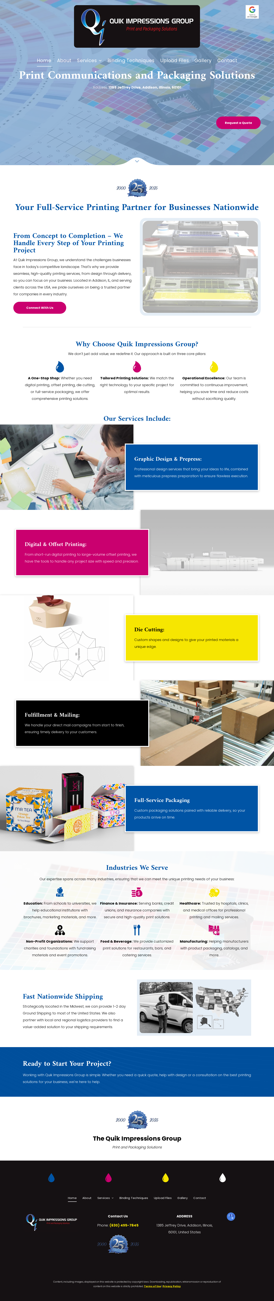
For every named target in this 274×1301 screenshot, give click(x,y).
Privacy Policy (172, 1286)
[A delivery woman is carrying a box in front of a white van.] (166, 1007)
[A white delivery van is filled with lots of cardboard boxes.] (222, 1007)
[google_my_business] (231, 1217)
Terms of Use (152, 1286)
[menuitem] (44, 61)
